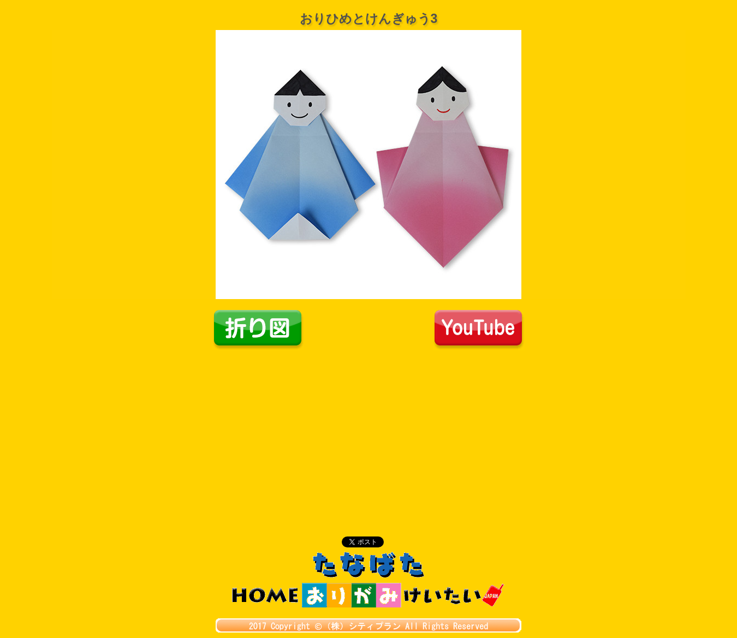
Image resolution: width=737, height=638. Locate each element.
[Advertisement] (368, 432)
